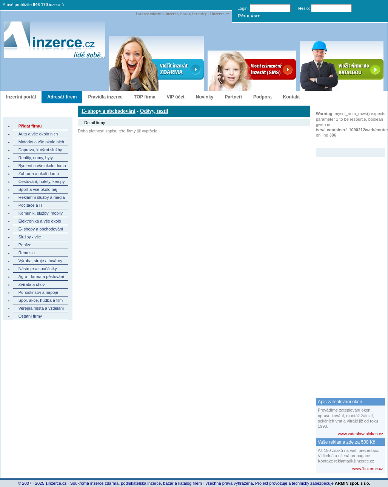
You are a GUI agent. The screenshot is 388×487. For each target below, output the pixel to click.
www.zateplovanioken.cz (360, 434)
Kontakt (291, 97)
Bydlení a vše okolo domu (42, 165)
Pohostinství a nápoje (38, 292)
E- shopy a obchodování (40, 229)
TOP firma (145, 97)
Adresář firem (62, 97)
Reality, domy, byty (35, 157)
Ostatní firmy (30, 316)
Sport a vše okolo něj (37, 189)
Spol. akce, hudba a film (40, 300)
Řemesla (26, 252)
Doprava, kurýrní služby (40, 149)
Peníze (24, 245)
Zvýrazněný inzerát (344, 143)
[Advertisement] (346, 270)
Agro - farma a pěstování (41, 276)
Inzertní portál (21, 97)
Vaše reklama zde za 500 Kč (346, 442)
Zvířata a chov (31, 284)
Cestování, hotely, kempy (41, 181)
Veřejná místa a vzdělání (41, 308)
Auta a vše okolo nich (38, 134)
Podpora (262, 97)
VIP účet (176, 97)
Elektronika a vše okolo (39, 221)
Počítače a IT (30, 205)
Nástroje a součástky (37, 268)
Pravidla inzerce (105, 97)
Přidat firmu (30, 126)
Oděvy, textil (154, 111)
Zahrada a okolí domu (38, 173)
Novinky (205, 97)
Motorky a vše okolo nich (41, 142)
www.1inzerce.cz (367, 468)
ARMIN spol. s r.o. (352, 483)
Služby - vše (29, 237)
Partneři (233, 97)
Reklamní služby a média (41, 197)
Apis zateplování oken (340, 401)
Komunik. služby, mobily (40, 213)
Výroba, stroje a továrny (40, 260)
